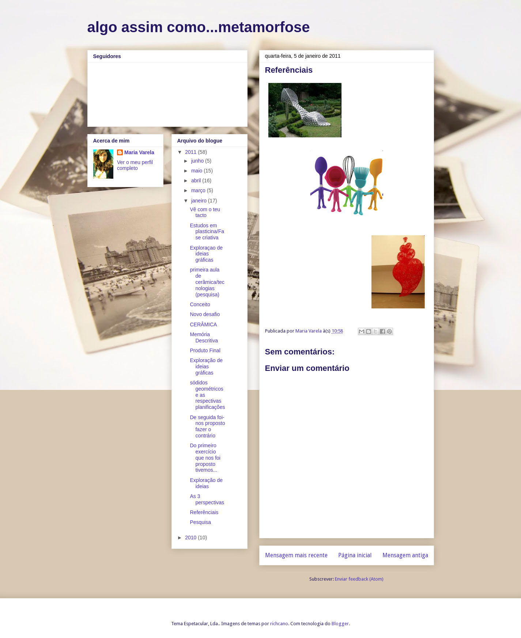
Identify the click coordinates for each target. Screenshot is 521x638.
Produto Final (205, 350)
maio (197, 171)
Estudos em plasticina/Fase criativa (207, 232)
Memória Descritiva (204, 337)
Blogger (340, 623)
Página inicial (354, 555)
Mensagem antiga (405, 555)
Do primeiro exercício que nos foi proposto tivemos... (205, 458)
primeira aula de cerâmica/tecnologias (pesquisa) (207, 282)
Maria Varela (139, 152)
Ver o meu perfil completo (135, 165)
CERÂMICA (203, 324)
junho (198, 161)
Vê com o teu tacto (205, 212)
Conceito (200, 304)
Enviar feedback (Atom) (359, 579)
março (199, 190)
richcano (279, 623)
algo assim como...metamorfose (198, 27)
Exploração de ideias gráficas (206, 366)
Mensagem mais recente (296, 555)
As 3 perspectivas (207, 499)
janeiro (199, 201)
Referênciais (204, 512)
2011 (191, 152)
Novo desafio (205, 314)
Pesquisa (200, 522)
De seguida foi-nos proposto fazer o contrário (207, 426)
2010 (191, 537)
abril (196, 180)
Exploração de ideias (206, 483)
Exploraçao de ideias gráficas (206, 254)
